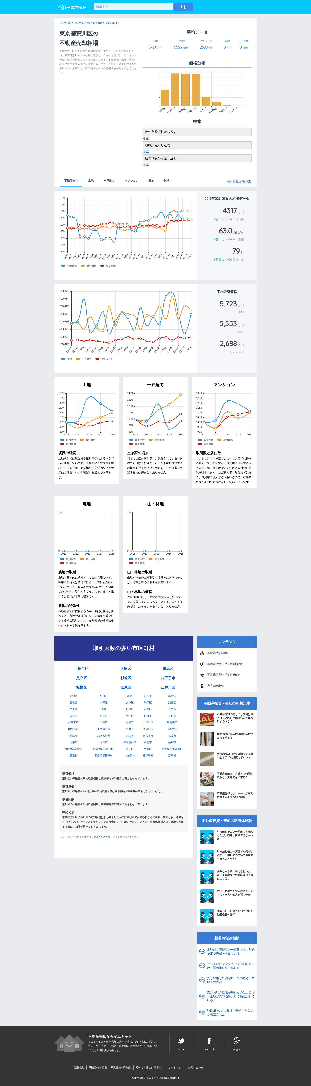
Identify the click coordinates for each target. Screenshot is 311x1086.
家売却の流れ (216, 685)
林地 (166, 180)
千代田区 (148, 722)
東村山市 (172, 722)
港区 (129, 696)
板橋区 (81, 687)
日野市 (148, 715)
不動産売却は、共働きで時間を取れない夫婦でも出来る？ (226, 779)
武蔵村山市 (129, 742)
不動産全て (71, 180)
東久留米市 (103, 729)
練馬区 (168, 669)
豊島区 (73, 702)
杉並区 (125, 678)
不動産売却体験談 (121, 1067)
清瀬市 (73, 742)
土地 (91, 180)
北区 (103, 709)
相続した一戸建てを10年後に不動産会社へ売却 (226, 916)
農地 (151, 180)
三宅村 (73, 755)
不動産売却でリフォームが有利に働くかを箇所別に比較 (226, 799)
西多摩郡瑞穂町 (73, 748)
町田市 (148, 696)
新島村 (172, 755)
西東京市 (73, 722)
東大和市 (148, 735)
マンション (131, 180)
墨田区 (148, 702)
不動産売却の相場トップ (104, 837)
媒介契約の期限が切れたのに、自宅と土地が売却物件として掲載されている (231, 996)
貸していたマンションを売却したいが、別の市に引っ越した (231, 965)
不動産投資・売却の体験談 (225, 664)
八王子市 (168, 678)
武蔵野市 (148, 729)
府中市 (172, 709)
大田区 (125, 669)
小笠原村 (130, 755)
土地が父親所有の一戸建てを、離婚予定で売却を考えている (231, 951)
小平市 (104, 715)
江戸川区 (168, 687)
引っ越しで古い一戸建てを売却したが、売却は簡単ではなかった (226, 837)
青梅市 (130, 722)
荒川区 (130, 715)
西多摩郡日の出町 (103, 748)
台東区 (148, 709)
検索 (146, 138)
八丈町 (130, 748)
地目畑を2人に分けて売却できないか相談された (230, 1012)
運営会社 (79, 1067)
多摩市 (130, 729)
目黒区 (130, 709)
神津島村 (148, 755)
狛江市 (130, 735)
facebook (209, 1049)
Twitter (181, 1049)
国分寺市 (73, 729)
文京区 (130, 702)
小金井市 (172, 729)
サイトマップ (176, 1067)
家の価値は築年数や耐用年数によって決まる (226, 739)
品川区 (104, 696)
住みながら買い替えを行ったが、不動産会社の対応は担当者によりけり (226, 877)
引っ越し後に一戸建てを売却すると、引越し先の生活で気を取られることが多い (226, 857)
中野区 (104, 702)
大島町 (148, 748)
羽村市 (148, 742)
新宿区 (73, 696)
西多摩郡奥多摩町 (172, 748)
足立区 (81, 678)
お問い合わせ (195, 1067)
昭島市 (73, 735)
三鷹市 (104, 722)
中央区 (73, 709)
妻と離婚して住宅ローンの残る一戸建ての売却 (231, 980)
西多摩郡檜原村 (104, 755)
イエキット (152, 1077)
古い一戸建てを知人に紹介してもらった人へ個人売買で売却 (226, 896)
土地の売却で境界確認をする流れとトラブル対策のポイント (226, 759)
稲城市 (172, 735)
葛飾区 (172, 696)
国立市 (104, 742)
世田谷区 (81, 669)
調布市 (73, 715)
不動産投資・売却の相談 (223, 674)
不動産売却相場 (217, 653)
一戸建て (109, 180)
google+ (237, 1049)
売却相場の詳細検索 (239, 181)
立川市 (172, 715)
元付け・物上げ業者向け (150, 1067)
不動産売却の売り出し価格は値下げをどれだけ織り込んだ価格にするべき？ (226, 719)
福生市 (172, 742)
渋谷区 (172, 702)
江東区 (125, 687)
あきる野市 (103, 735)
